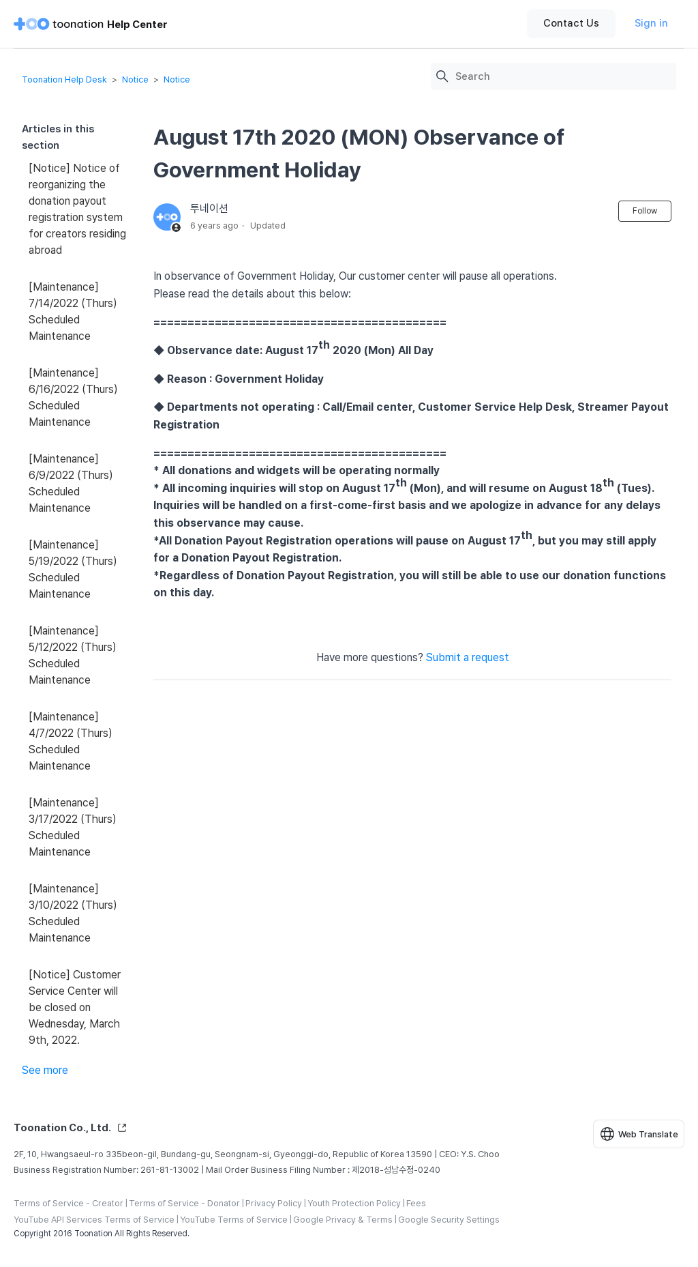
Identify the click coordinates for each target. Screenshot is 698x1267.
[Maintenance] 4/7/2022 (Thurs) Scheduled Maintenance (70, 741)
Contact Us (571, 23)
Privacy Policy (273, 1203)
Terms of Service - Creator (68, 1203)
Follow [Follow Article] (645, 211)
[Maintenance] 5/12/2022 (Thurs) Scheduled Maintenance (73, 655)
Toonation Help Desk (64, 79)
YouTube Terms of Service (234, 1219)
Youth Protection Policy (354, 1203)
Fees (416, 1203)
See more (45, 1070)
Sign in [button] (651, 23)
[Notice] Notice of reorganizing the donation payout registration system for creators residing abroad (77, 209)
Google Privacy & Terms (343, 1219)
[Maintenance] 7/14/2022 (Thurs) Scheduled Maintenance (73, 311)
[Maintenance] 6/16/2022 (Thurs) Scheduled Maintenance (73, 397)
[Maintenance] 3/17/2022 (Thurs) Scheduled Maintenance (73, 827)
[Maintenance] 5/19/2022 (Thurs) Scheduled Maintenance (73, 569)
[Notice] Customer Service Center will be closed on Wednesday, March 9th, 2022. (75, 1007)
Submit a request (467, 657)
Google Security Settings (449, 1219)
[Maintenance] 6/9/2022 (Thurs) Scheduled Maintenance (71, 483)
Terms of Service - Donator (184, 1203)
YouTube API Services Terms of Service (94, 1219)
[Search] (562, 76)
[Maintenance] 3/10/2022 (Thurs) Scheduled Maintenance (73, 913)
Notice (135, 79)
